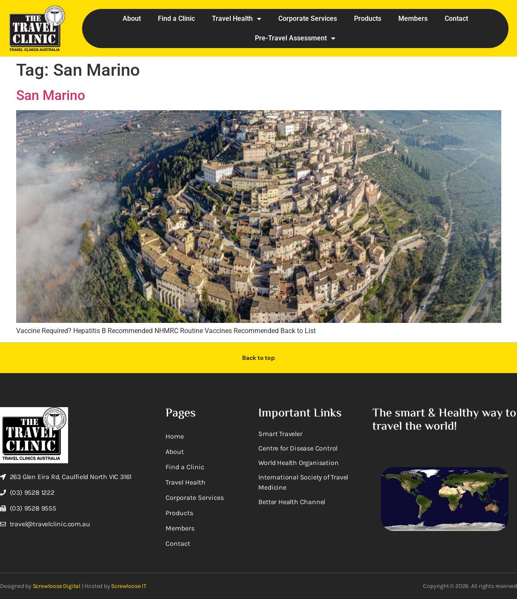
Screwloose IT (128, 586)
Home (175, 436)
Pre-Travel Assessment (295, 38)
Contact (456, 18)
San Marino (50, 95)
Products (367, 18)
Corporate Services (307, 18)
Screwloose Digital (56, 586)
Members (413, 18)
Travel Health (236, 18)
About (132, 18)
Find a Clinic (176, 18)
